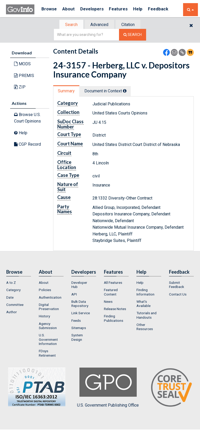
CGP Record (27, 144)
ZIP (20, 87)
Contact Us (177, 295)
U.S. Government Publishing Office (108, 388)
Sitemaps (78, 328)
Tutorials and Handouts (146, 316)
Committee (14, 305)
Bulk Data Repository (79, 304)
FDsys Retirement (47, 354)
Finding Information (145, 292)
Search (69, 24)
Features (125, 9)
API (74, 295)
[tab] (69, 24)
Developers (96, 9)
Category (13, 290)
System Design (77, 338)
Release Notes (115, 309)
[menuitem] (18, 283)
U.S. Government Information (48, 340)
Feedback (167, 9)
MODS (22, 64)
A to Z (11, 283)
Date (10, 298)
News (108, 302)
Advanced (99, 24)
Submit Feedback (176, 285)
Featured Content (111, 292)
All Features (113, 283)
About (71, 9)
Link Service (80, 314)
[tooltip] (127, 91)
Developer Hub (79, 285)
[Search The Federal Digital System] (132, 35)
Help (145, 9)
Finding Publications (113, 319)
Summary (67, 91)
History (44, 317)
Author (11, 312)
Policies (45, 290)
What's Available (143, 304)
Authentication (50, 298)
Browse (49, 9)
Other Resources (144, 327)
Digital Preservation (49, 307)
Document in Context (108, 91)
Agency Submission (48, 326)
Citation (130, 24)
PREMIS (24, 76)
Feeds (76, 321)
